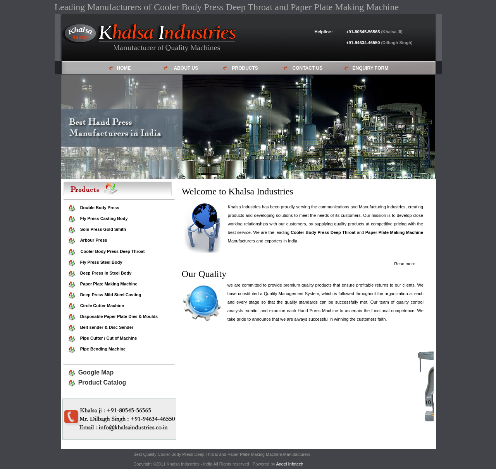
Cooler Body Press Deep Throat (323, 232)
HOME (124, 68)
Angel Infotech (289, 464)
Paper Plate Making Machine (394, 232)
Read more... (406, 263)
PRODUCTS (245, 68)
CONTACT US (308, 68)
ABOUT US (186, 68)
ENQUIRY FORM (371, 68)
